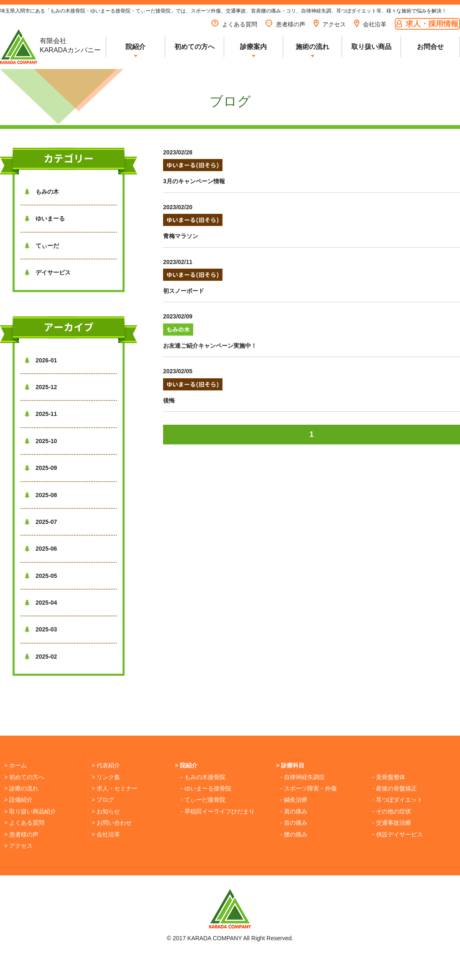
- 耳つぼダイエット (397, 799)
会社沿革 (370, 24)
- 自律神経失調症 (302, 777)
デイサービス (48, 272)
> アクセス (18, 845)
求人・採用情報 (427, 23)
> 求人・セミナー (115, 788)
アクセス (330, 24)
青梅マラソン (180, 236)
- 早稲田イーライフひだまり (218, 811)
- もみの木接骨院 (203, 777)
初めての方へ (194, 46)
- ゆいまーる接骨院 (206, 788)
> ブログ (103, 799)
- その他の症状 (391, 811)
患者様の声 (285, 24)
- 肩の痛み (293, 811)
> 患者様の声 (21, 834)
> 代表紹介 (106, 765)
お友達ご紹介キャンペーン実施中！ (210, 345)
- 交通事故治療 (391, 822)
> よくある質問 (24, 822)
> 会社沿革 (106, 834)
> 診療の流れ (21, 788)
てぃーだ (42, 245)
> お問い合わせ (112, 822)
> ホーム (15, 765)
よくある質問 (234, 24)
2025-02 (41, 656)
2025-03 (41, 629)
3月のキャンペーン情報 (194, 181)
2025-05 (41, 575)
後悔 (169, 400)
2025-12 (41, 387)
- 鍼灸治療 (293, 799)
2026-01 (41, 360)
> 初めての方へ (24, 777)
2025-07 (41, 521)
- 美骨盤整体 (388, 777)
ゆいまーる (45, 218)
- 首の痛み (293, 822)
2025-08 (41, 495)
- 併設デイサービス (397, 834)
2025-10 (41, 441)
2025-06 (41, 548)
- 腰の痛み (293, 834)
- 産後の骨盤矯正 (394, 788)
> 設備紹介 (18, 799)
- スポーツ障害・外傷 (308, 788)
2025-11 (41, 413)
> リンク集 (106, 777)
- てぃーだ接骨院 (203, 799)
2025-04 (41, 602)
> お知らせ (106, 811)
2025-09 (41, 467)
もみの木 (42, 191)
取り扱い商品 (371, 46)
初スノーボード (183, 290)
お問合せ (430, 46)
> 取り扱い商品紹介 (30, 811)
